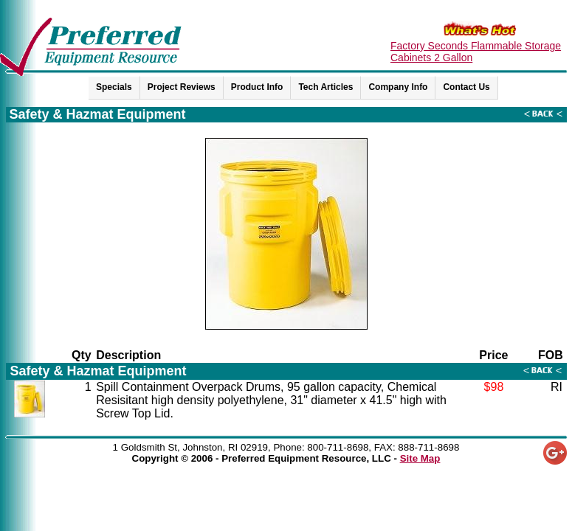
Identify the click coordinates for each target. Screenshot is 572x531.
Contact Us (466, 87)
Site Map (420, 458)
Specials (114, 87)
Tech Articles (325, 87)
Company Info (397, 87)
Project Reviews (182, 87)
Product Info (257, 87)
